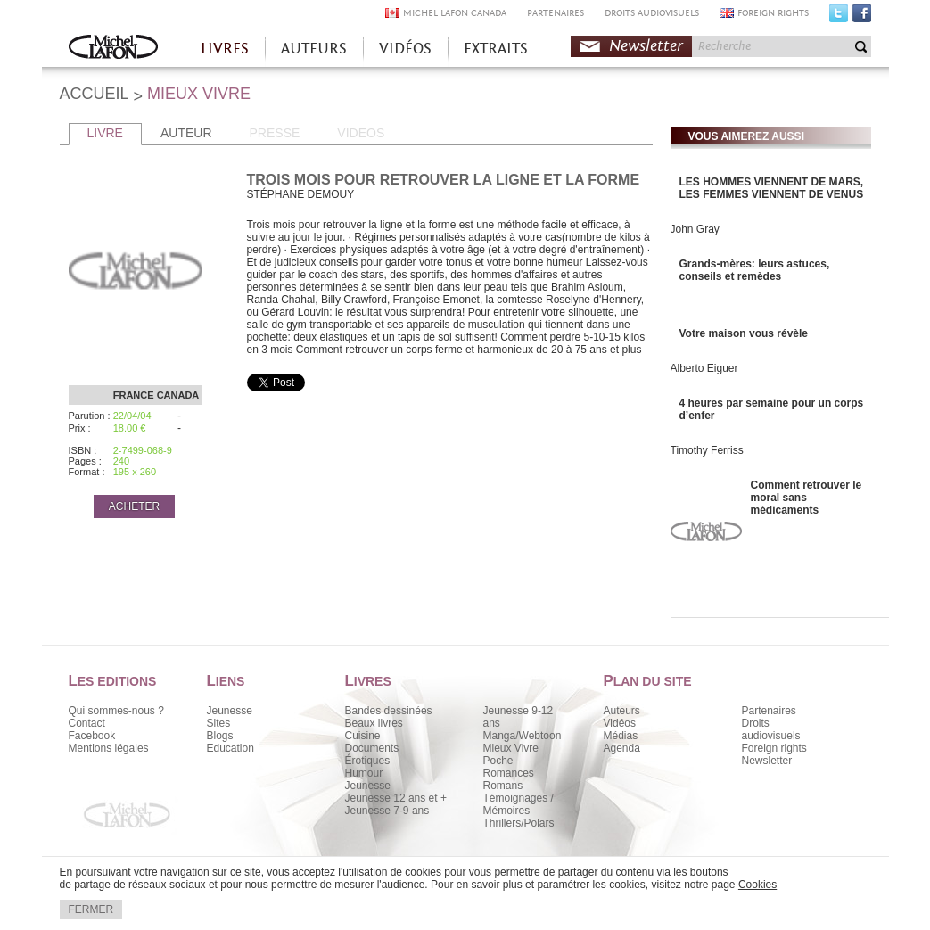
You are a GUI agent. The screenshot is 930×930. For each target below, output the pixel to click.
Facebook (861, 17)
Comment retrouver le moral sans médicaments (806, 497)
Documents (372, 748)
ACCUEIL (94, 94)
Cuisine (363, 735)
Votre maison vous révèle (744, 333)
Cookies (757, 884)
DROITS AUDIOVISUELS (652, 13)
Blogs (220, 735)
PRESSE (275, 133)
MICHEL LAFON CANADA (454, 13)
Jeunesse (229, 710)
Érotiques (368, 760)
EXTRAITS (496, 48)
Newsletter (646, 46)
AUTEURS (314, 48)
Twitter (838, 17)
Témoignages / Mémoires (518, 804)
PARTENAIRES (555, 13)
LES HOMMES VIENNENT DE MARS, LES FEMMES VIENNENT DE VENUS (771, 188)
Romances (508, 773)
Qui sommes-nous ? (116, 710)
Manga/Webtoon (522, 735)
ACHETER (134, 506)
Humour (364, 773)
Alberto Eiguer (704, 368)
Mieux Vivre (511, 748)
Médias (621, 735)
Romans (503, 785)
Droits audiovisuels (771, 729)
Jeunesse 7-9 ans (387, 810)
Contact (87, 723)
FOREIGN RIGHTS (773, 13)
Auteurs (622, 710)
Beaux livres (374, 723)
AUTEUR (186, 133)
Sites (219, 723)
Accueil (113, 48)
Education (230, 748)
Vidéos (620, 723)
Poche (498, 760)
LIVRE (105, 133)
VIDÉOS (405, 48)
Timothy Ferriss (707, 450)
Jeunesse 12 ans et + (396, 798)
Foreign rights (774, 748)
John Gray (695, 229)
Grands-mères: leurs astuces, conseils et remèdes (754, 270)
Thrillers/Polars (519, 823)
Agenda (622, 748)
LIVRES (225, 48)
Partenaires (769, 710)
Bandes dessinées (388, 710)
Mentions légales (109, 748)
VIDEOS (360, 133)
